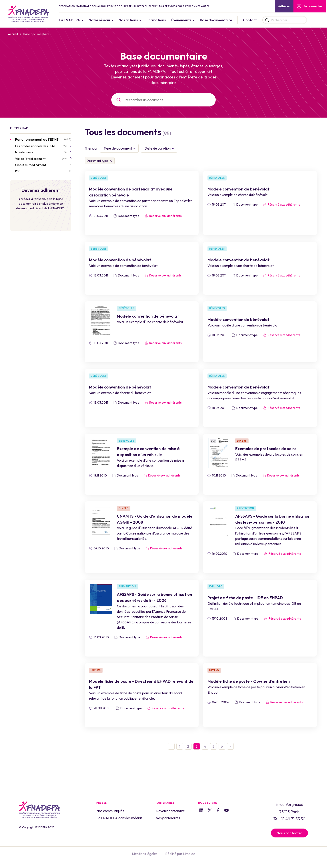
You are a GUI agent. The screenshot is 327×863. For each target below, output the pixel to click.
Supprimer (111, 160)
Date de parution (157, 148)
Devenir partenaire (170, 811)
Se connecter (309, 6)
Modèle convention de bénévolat (238, 189)
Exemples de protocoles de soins (265, 448)
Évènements (181, 20)
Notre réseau (99, 20)
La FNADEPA (69, 20)
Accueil (13, 34)
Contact (250, 20)
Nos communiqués (110, 811)
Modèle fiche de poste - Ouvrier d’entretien (248, 681)
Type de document (118, 148)
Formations (156, 20)
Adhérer (284, 6)
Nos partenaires (168, 818)
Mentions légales (145, 853)
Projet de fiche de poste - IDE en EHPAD (245, 597)
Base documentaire (216, 20)
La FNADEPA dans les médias (119, 818)
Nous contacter (289, 833)
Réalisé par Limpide (180, 853)
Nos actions (128, 20)
